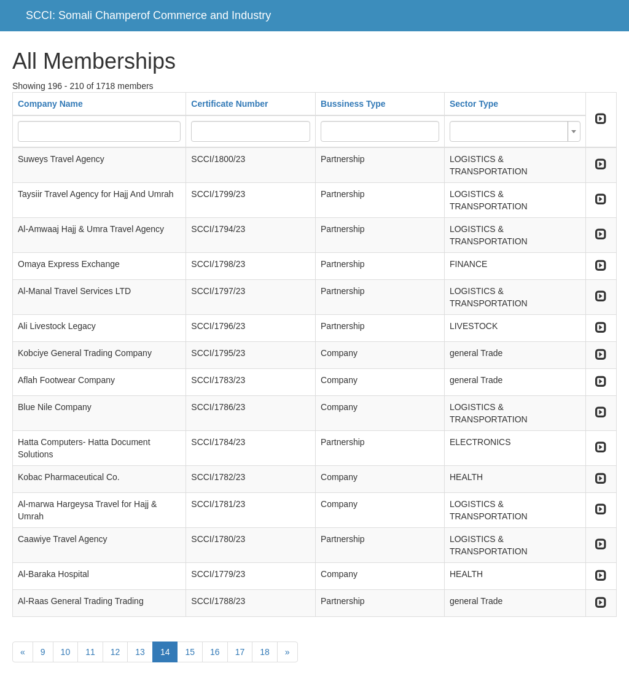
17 (240, 652)
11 (90, 652)
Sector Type (474, 104)
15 (190, 652)
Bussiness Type (353, 104)
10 (66, 652)
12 (115, 652)
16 (215, 652)
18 (265, 652)
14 (165, 652)
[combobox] (515, 131)
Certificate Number (229, 104)
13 (140, 652)
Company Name (50, 104)
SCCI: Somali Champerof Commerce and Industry (148, 15)
